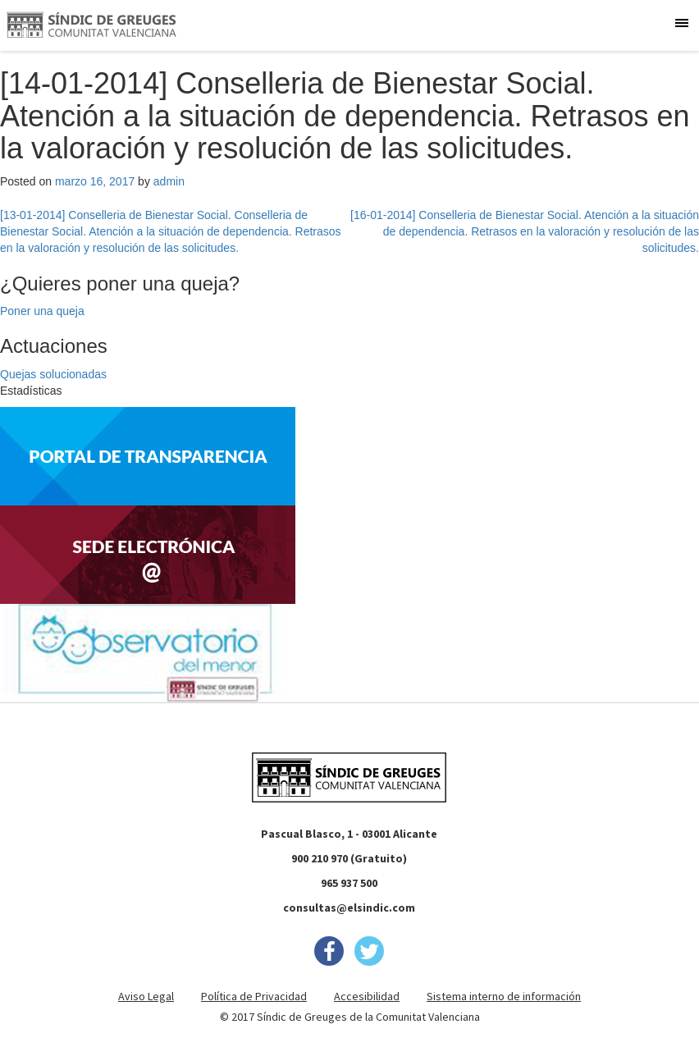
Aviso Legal (146, 996)
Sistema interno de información (504, 996)
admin (169, 181)
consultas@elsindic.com (349, 907)
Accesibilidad (367, 996)
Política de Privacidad (254, 996)
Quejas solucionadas (53, 374)
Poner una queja (42, 311)
